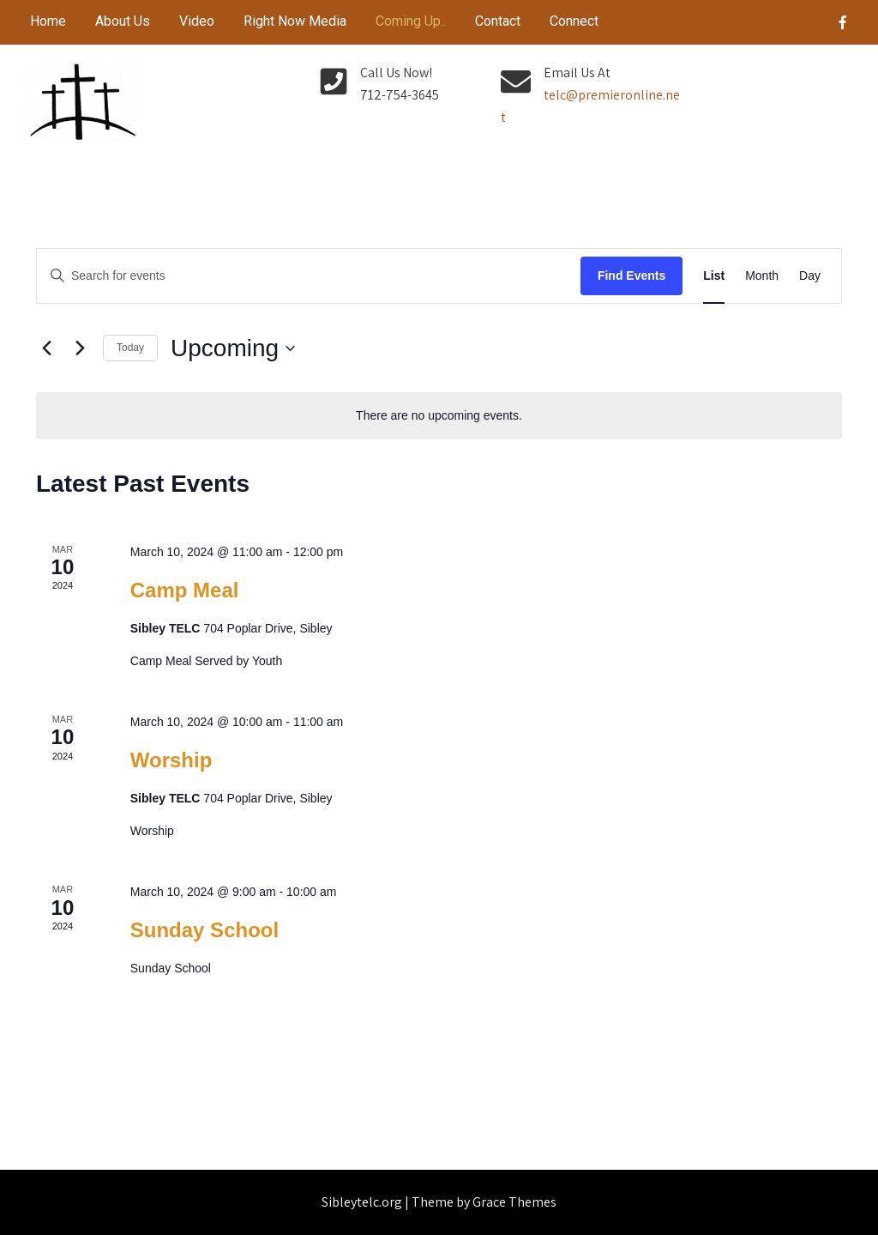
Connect (574, 21)
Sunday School (204, 929)
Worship (171, 760)
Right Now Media (295, 21)
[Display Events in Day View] (810, 276)
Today (130, 348)
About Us (122, 21)
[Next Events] (79, 348)
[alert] (439, 415)
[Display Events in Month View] (762, 276)
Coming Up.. (411, 21)
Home (48, 21)
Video (196, 21)
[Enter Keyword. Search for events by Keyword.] (308, 276)
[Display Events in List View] (714, 276)
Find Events (631, 275)
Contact (497, 21)
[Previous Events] (46, 348)
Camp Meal (184, 590)
